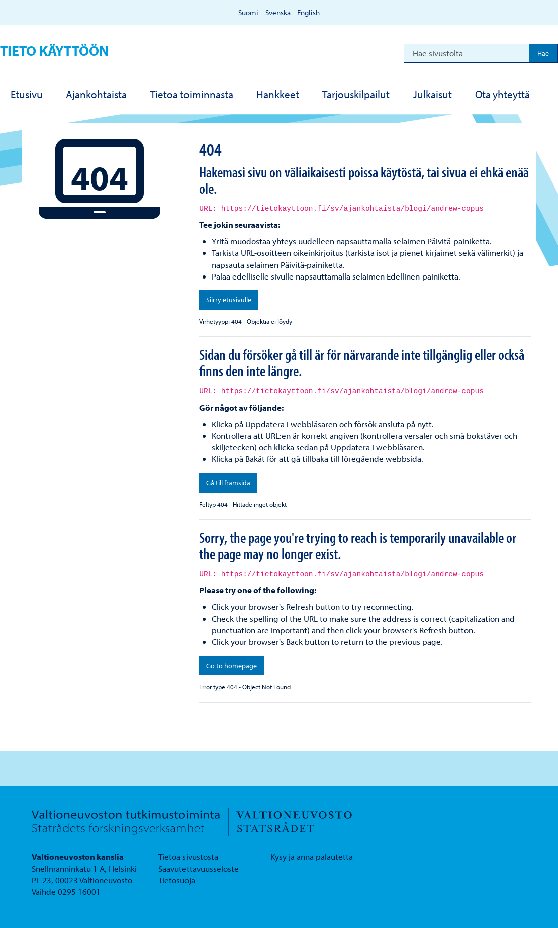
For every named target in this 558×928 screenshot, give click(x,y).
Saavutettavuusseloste (198, 868)
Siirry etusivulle (228, 299)
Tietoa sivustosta (188, 856)
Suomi (248, 12)
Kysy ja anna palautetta (311, 856)
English (308, 12)
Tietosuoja (176, 880)
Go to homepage (231, 665)
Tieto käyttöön (54, 50)
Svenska (278, 12)
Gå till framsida (228, 482)
